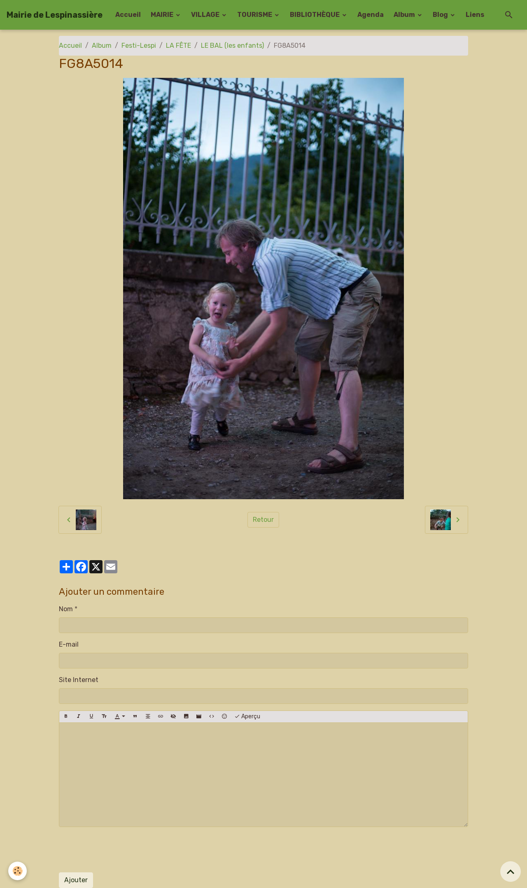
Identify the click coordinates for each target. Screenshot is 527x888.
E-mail (69, 644)
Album (405, 15)
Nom (66, 609)
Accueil (128, 15)
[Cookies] (17, 871)
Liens (475, 15)
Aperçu (247, 716)
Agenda (370, 15)
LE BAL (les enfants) (232, 45)
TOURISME (255, 15)
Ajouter (76, 880)
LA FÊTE (178, 45)
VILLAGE (206, 15)
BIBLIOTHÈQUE (315, 15)
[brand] (55, 15)
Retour (263, 519)
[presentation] (121, 850)
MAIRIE (163, 15)
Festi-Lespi (138, 45)
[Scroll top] (510, 871)
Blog (441, 15)
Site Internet (78, 680)
